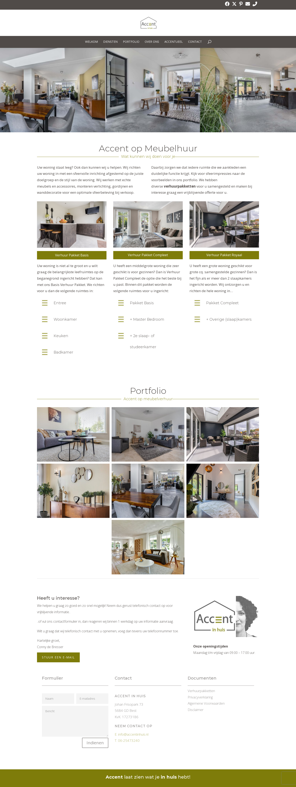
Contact (195, 42)
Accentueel (173, 42)
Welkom (91, 42)
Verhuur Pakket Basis (72, 255)
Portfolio (131, 42)
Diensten (110, 42)
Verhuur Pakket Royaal (224, 255)
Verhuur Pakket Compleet (148, 255)
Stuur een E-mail (58, 657)
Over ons (152, 42)
